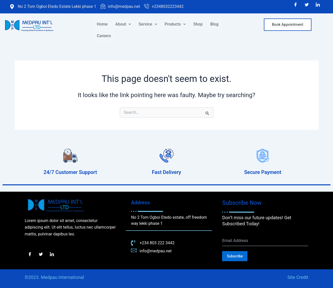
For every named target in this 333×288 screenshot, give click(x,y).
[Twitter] (306, 5)
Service (148, 24)
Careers (104, 35)
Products (175, 24)
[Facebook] (295, 5)
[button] (123, 24)
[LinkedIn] (318, 5)
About (123, 24)
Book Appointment (287, 24)
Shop (198, 24)
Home (102, 24)
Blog (214, 24)
